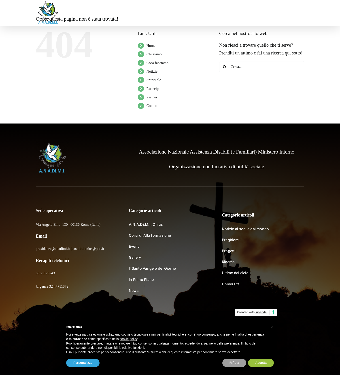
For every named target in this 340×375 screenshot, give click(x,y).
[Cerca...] (261, 66)
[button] (297, 13)
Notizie (152, 71)
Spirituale (154, 80)
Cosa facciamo (158, 63)
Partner (152, 97)
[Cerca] (224, 66)
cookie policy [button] (128, 339)
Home (151, 46)
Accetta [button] (261, 362)
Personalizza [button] (82, 362)
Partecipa (153, 89)
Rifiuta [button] (234, 362)
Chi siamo (154, 54)
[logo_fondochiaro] (52, 143)
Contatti (153, 106)
